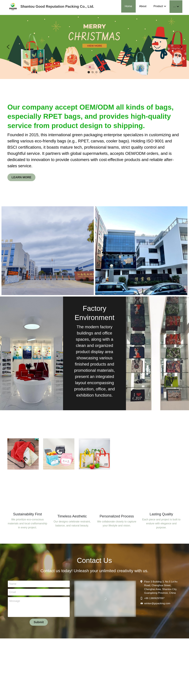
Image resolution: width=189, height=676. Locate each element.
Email (12, 595)
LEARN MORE (21, 180)
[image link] (23, 457)
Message (14, 604)
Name (12, 587)
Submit (39, 625)
